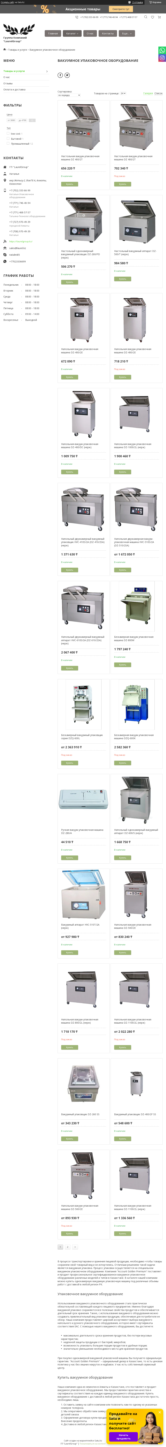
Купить (69, 184)
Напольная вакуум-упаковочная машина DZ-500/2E (132, 926)
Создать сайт (7, 2)
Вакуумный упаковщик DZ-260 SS (80, 1114)
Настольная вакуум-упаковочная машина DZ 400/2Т (80, 158)
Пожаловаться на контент (93, 1443)
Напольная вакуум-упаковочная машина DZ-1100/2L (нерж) (132, 1021)
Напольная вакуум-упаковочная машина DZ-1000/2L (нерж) (132, 445)
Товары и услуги (17, 49)
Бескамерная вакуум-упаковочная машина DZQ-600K (134, 736)
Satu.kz (98, 1440)
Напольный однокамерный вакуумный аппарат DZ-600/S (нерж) (136, 831)
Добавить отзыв (152, 17)
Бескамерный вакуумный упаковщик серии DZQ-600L (82, 736)
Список (158, 93)
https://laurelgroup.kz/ (21, 241)
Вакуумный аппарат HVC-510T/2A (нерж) (80, 926)
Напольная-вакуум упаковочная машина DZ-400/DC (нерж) (79, 445)
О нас (90, 33)
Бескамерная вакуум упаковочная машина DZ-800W (133, 638)
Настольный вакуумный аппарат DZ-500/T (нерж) (135, 252)
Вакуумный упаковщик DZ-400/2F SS (135, 1114)
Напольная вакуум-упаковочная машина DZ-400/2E (79, 350)
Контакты (108, 33)
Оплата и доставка (14, 89)
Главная (53, 33)
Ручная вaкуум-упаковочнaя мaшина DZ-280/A (82, 831)
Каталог (71, 33)
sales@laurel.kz (17, 248)
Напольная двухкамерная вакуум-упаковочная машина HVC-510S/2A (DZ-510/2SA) (134, 542)
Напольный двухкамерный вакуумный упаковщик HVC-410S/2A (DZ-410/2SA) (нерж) (83, 542)
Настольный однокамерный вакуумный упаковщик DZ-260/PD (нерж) (80, 254)
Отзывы (8, 83)
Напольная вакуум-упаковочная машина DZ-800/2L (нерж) (79, 1021)
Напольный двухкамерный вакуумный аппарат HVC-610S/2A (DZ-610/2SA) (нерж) (82, 640)
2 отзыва (137, 2)
